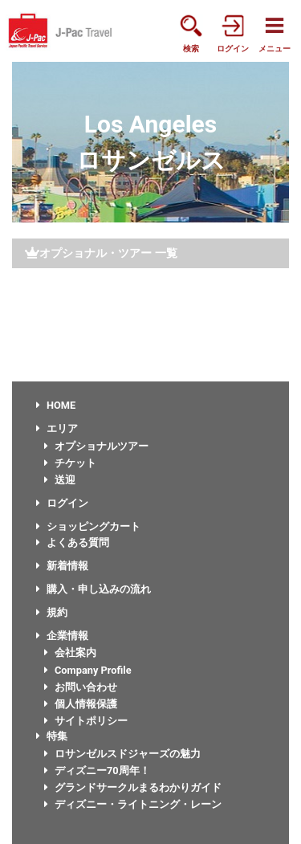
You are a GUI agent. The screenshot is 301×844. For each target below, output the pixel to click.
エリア (57, 428)
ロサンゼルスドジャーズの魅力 (122, 754)
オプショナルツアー (96, 446)
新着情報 (62, 566)
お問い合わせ (80, 687)
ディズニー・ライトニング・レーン (133, 804)
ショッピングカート (88, 526)
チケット (70, 463)
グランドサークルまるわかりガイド (133, 787)
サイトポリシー (86, 721)
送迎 (59, 480)
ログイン (62, 503)
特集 (51, 736)
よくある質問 (72, 542)
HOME (55, 405)
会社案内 (70, 652)
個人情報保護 (80, 704)
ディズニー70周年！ (97, 770)
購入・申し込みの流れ (93, 589)
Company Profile (88, 670)
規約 (51, 612)
